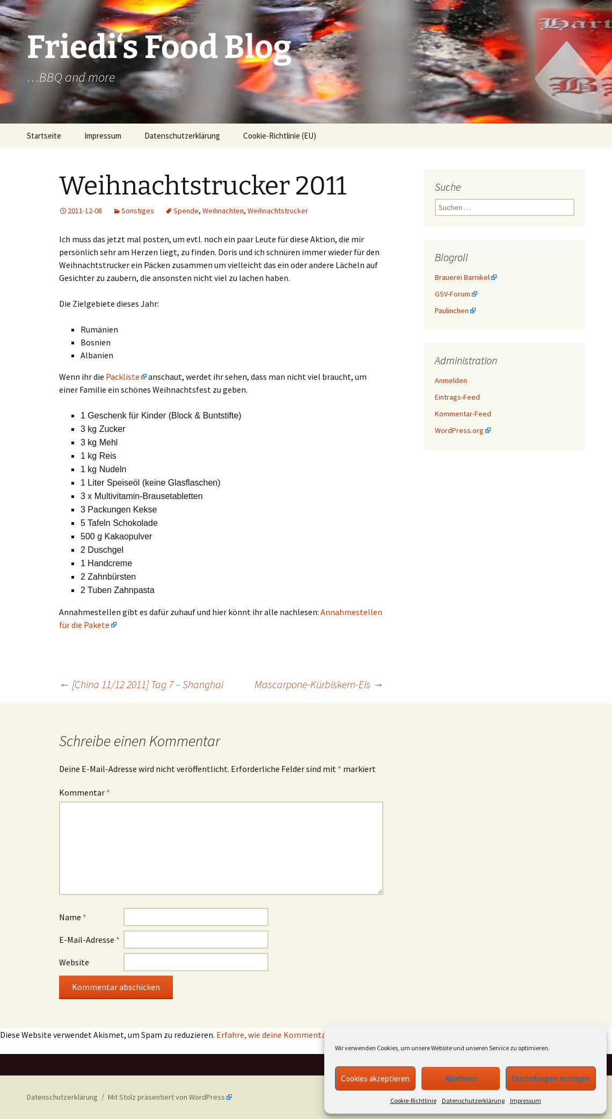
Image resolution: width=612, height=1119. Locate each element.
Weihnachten (223, 210)
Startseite (44, 136)
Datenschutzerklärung (473, 1100)
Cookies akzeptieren (375, 1078)
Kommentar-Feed (463, 413)
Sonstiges (137, 210)
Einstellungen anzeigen (551, 1078)
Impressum (525, 1100)
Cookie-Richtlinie (413, 1100)
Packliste (123, 376)
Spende (186, 210)
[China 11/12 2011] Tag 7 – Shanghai (141, 684)
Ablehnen (461, 1078)
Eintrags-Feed (457, 397)
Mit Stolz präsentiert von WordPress (166, 1097)
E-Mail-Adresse (89, 939)
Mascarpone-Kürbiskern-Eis (318, 684)
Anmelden (451, 380)
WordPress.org (459, 430)
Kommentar (84, 792)
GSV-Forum (452, 294)
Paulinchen (452, 310)
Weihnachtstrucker (277, 210)
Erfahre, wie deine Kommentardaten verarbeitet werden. (320, 1034)
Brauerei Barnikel (462, 277)
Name (72, 917)
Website (74, 962)
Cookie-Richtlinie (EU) (279, 136)
